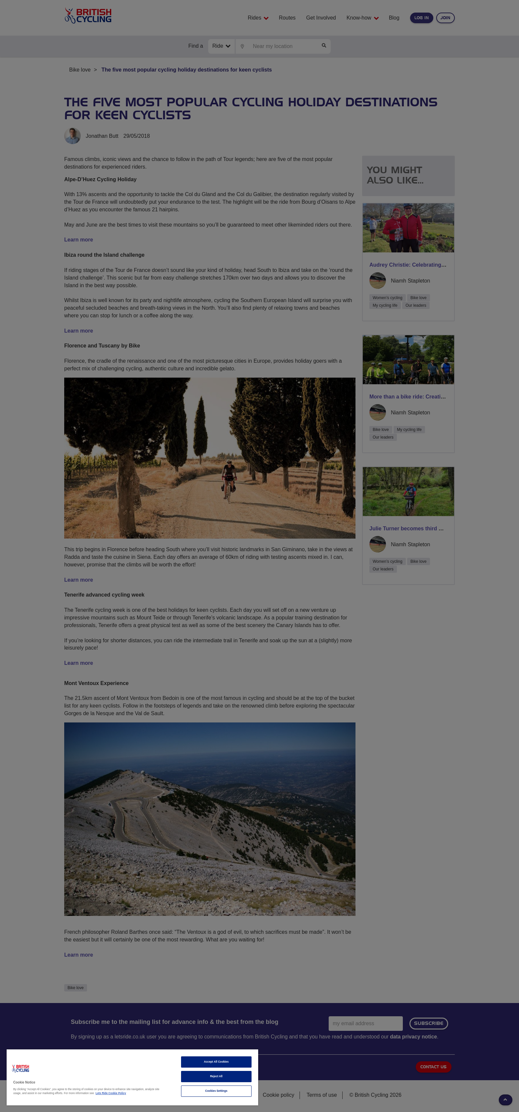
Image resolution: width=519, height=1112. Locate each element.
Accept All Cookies (216, 1061)
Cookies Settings (216, 1090)
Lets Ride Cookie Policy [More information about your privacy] (111, 1093)
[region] (132, 1077)
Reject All (216, 1076)
